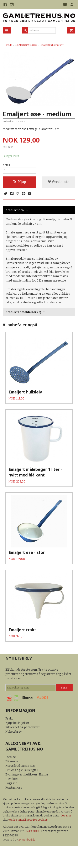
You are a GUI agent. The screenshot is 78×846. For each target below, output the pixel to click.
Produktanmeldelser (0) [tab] (23, 312)
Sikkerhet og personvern (23, 727)
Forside (8, 45)
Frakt (9, 718)
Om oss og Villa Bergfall (21, 770)
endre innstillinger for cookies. (28, 819)
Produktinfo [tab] (15, 210)
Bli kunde (11, 761)
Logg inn (11, 783)
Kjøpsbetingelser (17, 723)
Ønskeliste (58, 182)
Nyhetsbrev (13, 731)
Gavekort (12, 779)
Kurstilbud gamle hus (20, 766)
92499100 (32, 831)
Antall (6, 165)
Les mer (66, 815)
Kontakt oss (13, 787)
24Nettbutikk (27, 839)
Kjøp (19, 182)
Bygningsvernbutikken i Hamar (26, 774)
